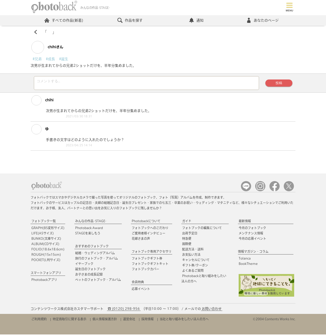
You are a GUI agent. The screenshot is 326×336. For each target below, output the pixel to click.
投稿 (279, 84)
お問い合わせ (212, 310)
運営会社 (129, 320)
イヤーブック (84, 265)
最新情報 (245, 222)
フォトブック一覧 (43, 222)
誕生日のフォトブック (90, 270)
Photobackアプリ (44, 281)
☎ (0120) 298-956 (124, 310)
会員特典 (138, 283)
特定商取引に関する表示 (69, 320)
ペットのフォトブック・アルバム (98, 281)
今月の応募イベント (252, 240)
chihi (42, 102)
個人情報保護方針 (104, 320)
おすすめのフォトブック (92, 247)
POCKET (45, 261)
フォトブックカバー (145, 270)
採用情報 (147, 320)
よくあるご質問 (192, 272)
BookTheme (248, 265)
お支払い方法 (191, 256)
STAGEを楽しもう (87, 234)
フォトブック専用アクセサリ (151, 252)
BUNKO (46, 240)
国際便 (186, 245)
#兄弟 (37, 59)
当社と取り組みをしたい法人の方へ (184, 320)
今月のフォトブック (252, 229)
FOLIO (47, 250)
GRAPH (47, 229)
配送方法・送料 (192, 250)
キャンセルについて (196, 261)
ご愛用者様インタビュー (148, 234)
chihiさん (47, 47)
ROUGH (46, 256)
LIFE (42, 234)
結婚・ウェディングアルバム (95, 254)
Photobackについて (146, 222)
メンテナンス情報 (251, 234)
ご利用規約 (39, 320)
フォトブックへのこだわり (150, 229)
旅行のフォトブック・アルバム (96, 259)
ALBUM (45, 245)
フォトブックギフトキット (150, 265)
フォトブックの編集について (202, 229)
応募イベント (141, 290)
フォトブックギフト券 (147, 259)
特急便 (186, 240)
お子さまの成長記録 (89, 275)
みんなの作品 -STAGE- (90, 222)
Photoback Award (89, 229)
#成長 (50, 59)
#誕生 (63, 59)
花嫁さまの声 (141, 240)
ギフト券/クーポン (195, 266)
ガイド (186, 222)
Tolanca (245, 259)
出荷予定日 (189, 234)
